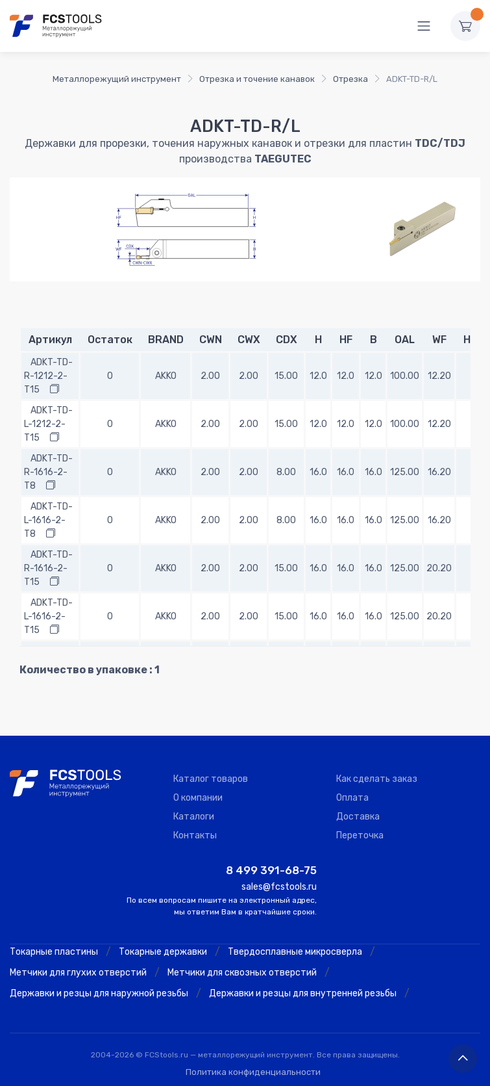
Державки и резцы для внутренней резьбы (303, 993)
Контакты (195, 835)
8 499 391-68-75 (271, 870)
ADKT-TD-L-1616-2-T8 (48, 520)
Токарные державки (163, 951)
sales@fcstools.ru (279, 886)
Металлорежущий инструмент (117, 79)
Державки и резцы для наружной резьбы (99, 993)
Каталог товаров (210, 778)
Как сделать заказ (376, 778)
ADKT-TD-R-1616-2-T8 (48, 472)
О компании (198, 797)
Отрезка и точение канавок (257, 79)
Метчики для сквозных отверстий (242, 972)
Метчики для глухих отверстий (78, 972)
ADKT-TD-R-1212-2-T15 (48, 376)
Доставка (358, 816)
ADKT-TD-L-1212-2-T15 (48, 424)
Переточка (360, 835)
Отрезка (350, 79)
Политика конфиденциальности (253, 1072)
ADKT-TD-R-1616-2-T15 (48, 568)
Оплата (352, 797)
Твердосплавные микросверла (295, 951)
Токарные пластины (54, 951)
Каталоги (193, 816)
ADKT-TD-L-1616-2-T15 (48, 616)
